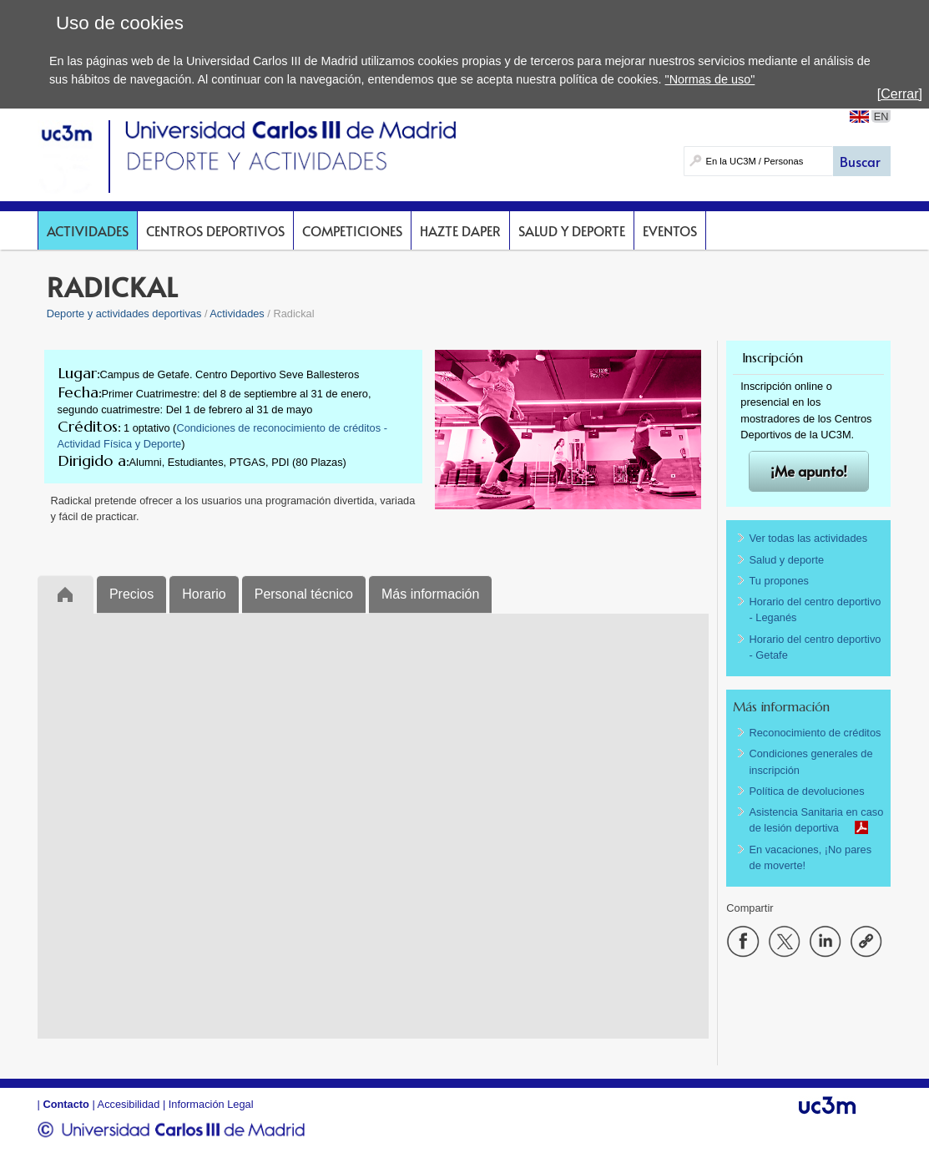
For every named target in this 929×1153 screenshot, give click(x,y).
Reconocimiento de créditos (815, 732)
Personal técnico (304, 594)
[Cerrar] (899, 94)
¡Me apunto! (808, 471)
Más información (430, 594)
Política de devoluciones (807, 791)
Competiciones (352, 230)
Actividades (88, 230)
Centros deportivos (215, 230)
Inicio (65, 594)
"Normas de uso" (710, 79)
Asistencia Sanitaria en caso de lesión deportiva (817, 820)
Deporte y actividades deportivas (124, 313)
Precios (131, 594)
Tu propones (779, 580)
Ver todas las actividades (809, 538)
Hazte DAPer (460, 230)
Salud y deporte (571, 230)
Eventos (670, 230)
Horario (203, 594)
